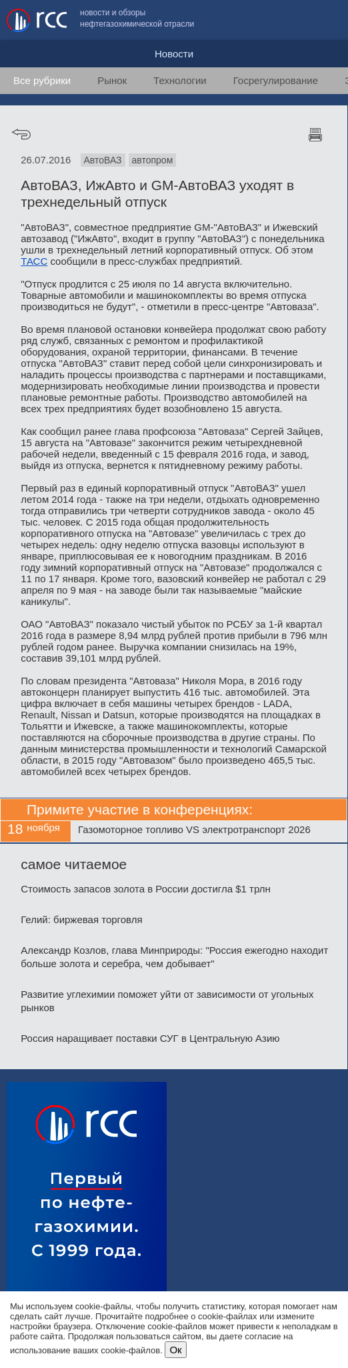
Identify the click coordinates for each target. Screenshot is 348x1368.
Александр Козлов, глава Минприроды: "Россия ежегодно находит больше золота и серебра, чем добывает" (174, 956)
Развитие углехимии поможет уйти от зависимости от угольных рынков (167, 1000)
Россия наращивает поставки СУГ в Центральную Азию (150, 1038)
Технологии (180, 80)
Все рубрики (42, 80)
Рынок (112, 80)
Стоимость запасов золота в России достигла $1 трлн (146, 888)
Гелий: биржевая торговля (81, 919)
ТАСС (34, 261)
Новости (174, 53)
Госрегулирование (275, 80)
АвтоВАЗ (103, 160)
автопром (152, 160)
